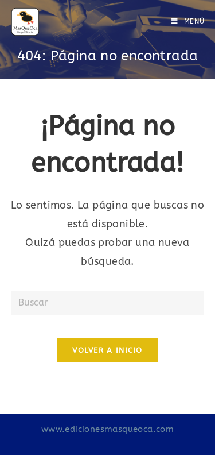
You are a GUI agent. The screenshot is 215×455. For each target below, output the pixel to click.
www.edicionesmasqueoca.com (107, 429)
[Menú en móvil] (188, 21)
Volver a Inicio (107, 350)
